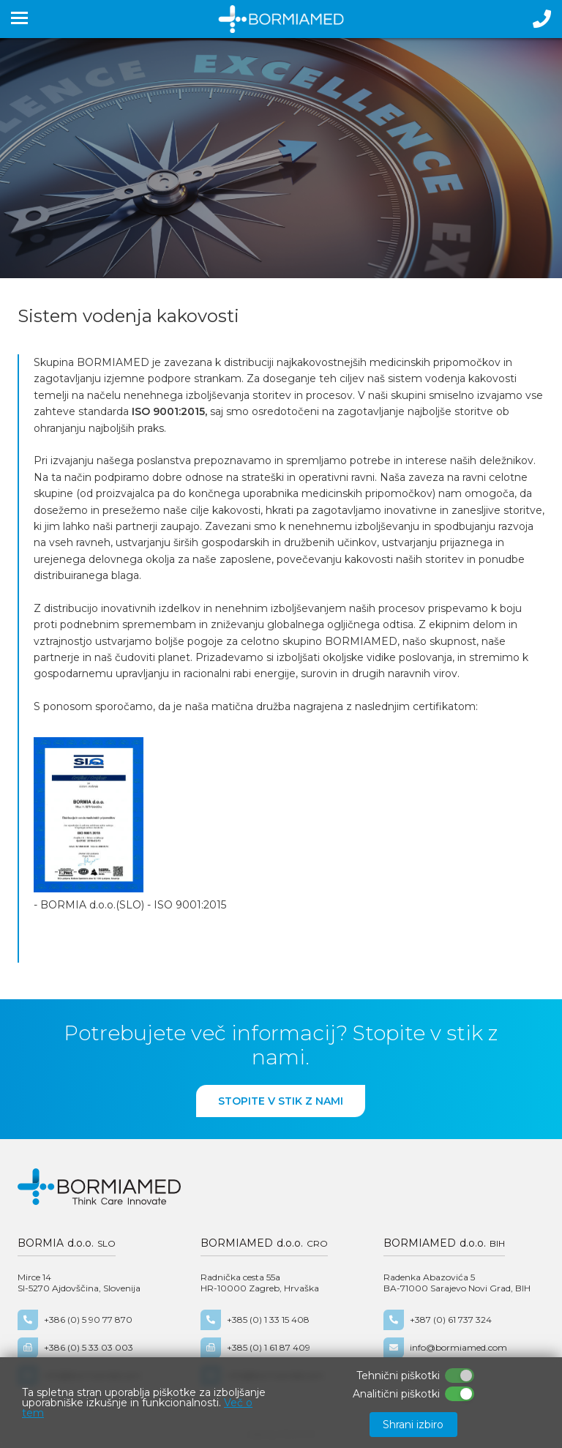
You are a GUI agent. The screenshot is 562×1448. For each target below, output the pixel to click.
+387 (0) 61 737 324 (437, 1320)
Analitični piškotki (396, 1394)
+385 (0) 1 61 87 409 (255, 1347)
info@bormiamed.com (445, 1347)
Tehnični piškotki (398, 1375)
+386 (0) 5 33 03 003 (75, 1347)
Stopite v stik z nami (280, 1101)
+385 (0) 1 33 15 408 (255, 1320)
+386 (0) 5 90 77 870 (75, 1320)
